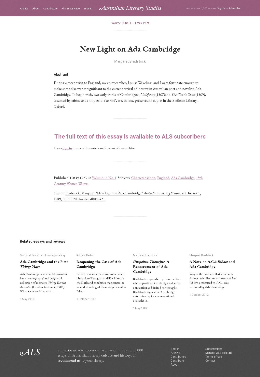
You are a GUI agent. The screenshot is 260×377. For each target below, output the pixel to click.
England (163, 178)
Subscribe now (69, 350)
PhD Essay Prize (71, 8)
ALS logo (130, 8)
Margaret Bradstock (130, 61)
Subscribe (234, 8)
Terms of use (213, 357)
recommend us (69, 360)
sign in (67, 148)
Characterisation (143, 178)
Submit (88, 8)
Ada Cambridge (182, 178)
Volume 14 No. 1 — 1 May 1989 (130, 23)
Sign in (221, 8)
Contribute (177, 361)
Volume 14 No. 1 (104, 178)
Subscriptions (213, 349)
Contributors (50, 8)
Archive (24, 8)
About (35, 8)
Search (175, 349)
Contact (210, 361)
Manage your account (218, 353)
